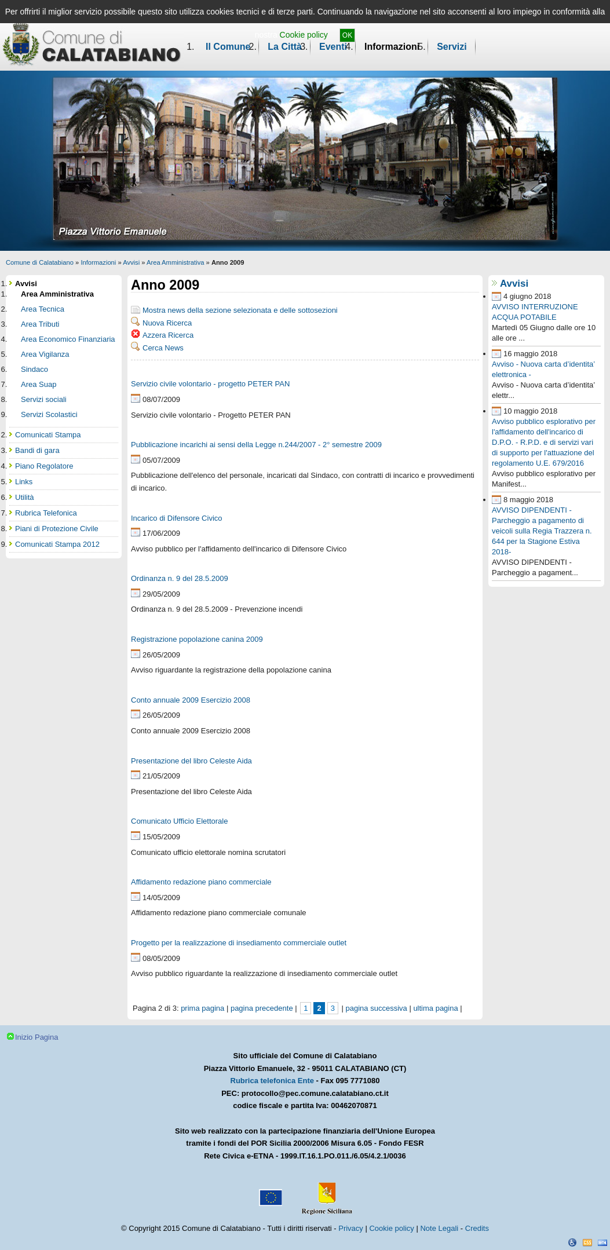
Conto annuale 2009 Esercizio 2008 (190, 700)
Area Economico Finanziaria (68, 339)
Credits (477, 1228)
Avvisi (131, 262)
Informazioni (391, 47)
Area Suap (38, 384)
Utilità (24, 497)
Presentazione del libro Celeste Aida (191, 760)
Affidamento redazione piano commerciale (201, 882)
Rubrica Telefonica (46, 513)
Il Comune (228, 47)
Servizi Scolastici (49, 414)
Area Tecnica (42, 309)
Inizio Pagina (36, 1037)
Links (23, 481)
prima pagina (202, 1008)
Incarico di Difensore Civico (176, 518)
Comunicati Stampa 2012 (57, 544)
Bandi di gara (37, 450)
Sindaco (34, 369)
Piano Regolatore (44, 466)
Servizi (452, 47)
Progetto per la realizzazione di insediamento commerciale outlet (238, 942)
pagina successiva (376, 1008)
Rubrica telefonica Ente (272, 1080)
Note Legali (439, 1228)
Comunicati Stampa (48, 434)
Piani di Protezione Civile (56, 528)
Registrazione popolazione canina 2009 (197, 639)
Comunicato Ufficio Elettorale (179, 821)
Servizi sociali (44, 399)
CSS (587, 1242)
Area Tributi (40, 324)
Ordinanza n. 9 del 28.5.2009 (179, 578)
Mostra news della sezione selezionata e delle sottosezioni (240, 310)
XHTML (602, 1242)
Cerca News (163, 347)
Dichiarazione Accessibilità (572, 1242)
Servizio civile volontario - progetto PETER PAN (210, 383)
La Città (285, 47)
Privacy (350, 1228)
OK (347, 35)
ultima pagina (435, 1008)
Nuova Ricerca (167, 323)
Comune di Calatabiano (40, 262)
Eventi (333, 47)
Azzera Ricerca (168, 335)
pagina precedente (262, 1008)
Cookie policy (304, 34)
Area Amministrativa (175, 262)
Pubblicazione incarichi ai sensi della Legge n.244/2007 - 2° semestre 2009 (256, 444)
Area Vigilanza (45, 354)
